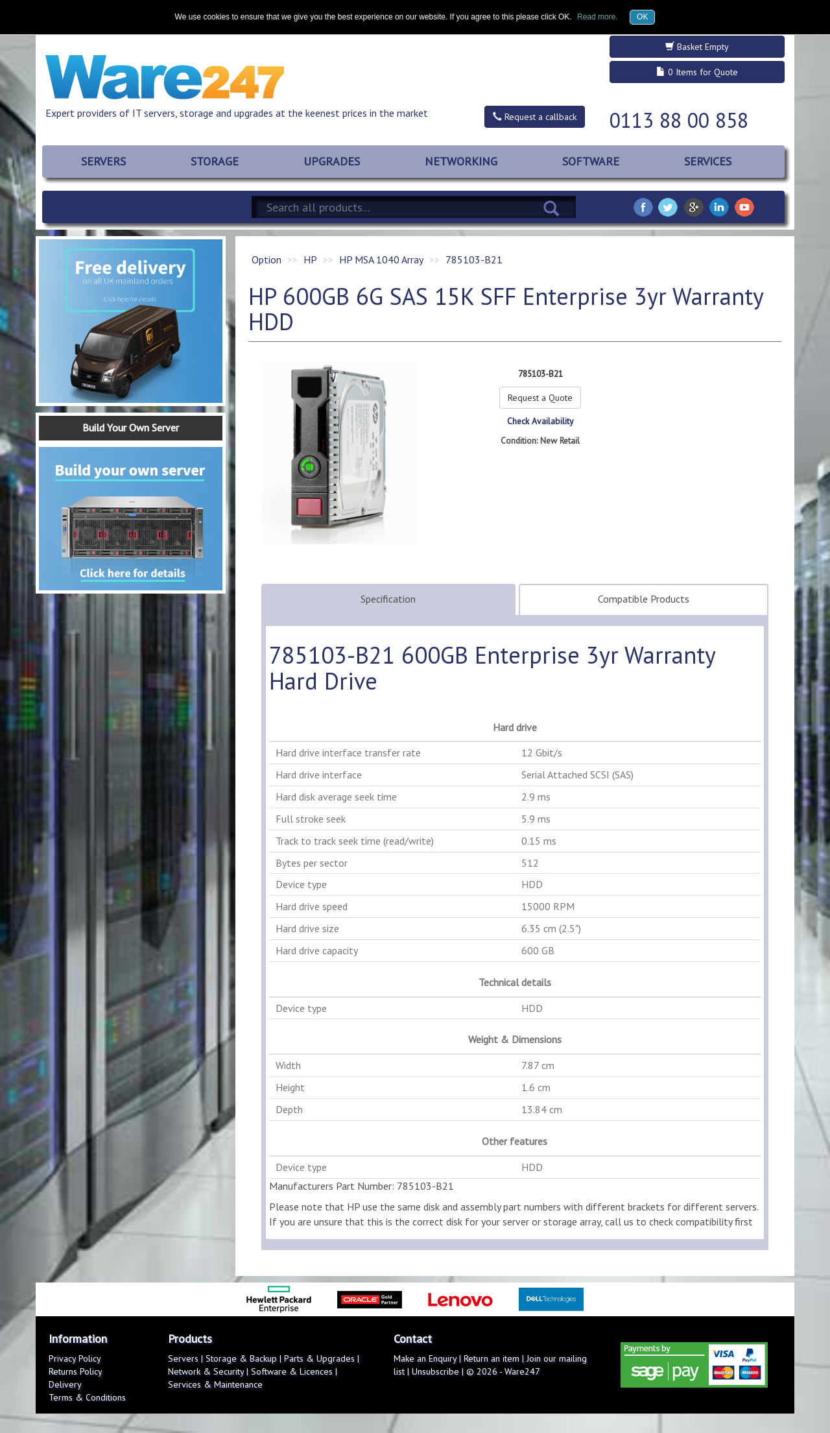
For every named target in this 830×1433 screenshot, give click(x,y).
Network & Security (206, 1371)
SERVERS (103, 161)
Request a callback (534, 117)
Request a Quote (540, 397)
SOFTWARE (590, 161)
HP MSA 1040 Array (381, 259)
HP (310, 259)
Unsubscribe (435, 1371)
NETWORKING (461, 161)
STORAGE (215, 161)
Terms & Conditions (87, 1397)
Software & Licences (292, 1371)
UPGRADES (331, 161)
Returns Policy (75, 1371)
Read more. (597, 16)
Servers (183, 1358)
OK (642, 16)
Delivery (65, 1384)
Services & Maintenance (215, 1384)
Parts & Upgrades (319, 1358)
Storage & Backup (241, 1358)
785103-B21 (474, 259)
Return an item (491, 1358)
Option (266, 259)
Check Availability (540, 421)
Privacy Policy (75, 1358)
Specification (388, 598)
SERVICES (707, 161)
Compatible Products (643, 598)
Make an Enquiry (425, 1358)
